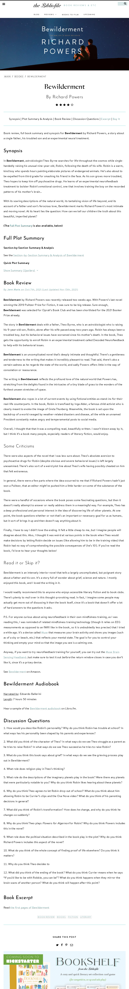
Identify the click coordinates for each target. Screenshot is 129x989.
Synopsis (14, 119)
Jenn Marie (13, 289)
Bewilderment (64, 86)
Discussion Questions (85, 119)
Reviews (50, 14)
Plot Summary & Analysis (37, 119)
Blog (37, 14)
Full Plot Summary (21, 225)
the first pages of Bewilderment (29, 907)
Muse (44, 632)
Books (19, 76)
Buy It (116, 119)
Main (7, 76)
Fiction (73, 917)
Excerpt (105, 119)
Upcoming (89, 14)
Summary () (25, 270)
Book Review (62, 119)
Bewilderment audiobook (45, 708)
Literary (86, 917)
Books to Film (70, 14)
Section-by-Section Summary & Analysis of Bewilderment (48, 255)
